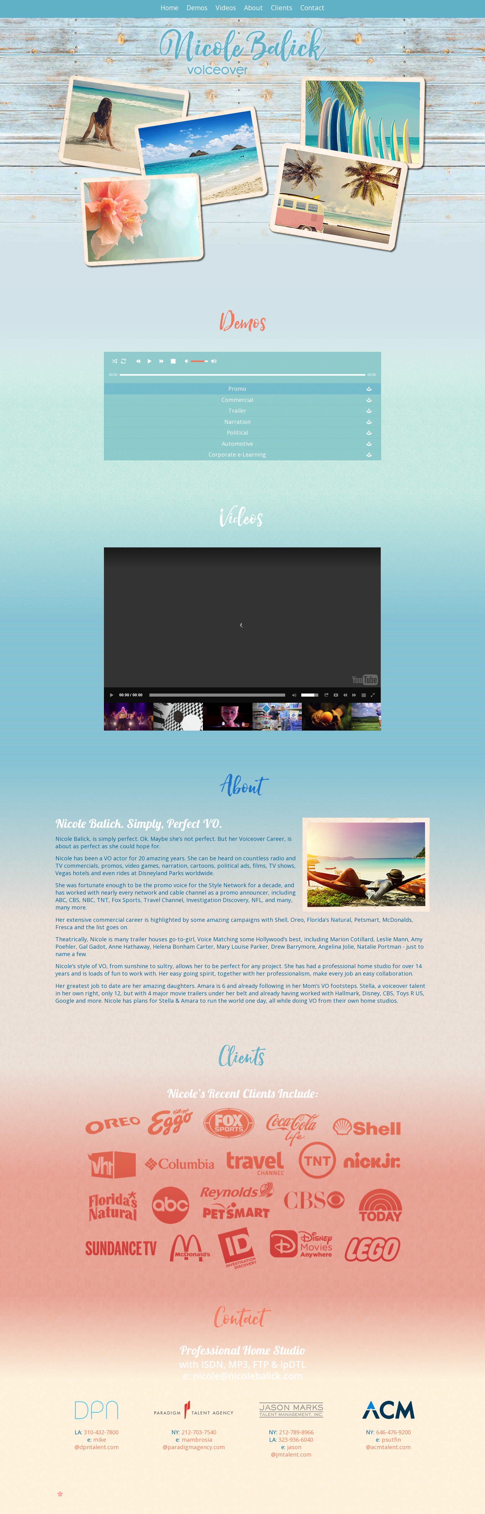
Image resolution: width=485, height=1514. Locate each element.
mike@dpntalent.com (97, 1443)
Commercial (237, 400)
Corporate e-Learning (237, 454)
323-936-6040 (295, 1439)
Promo (237, 389)
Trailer (237, 410)
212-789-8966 (296, 1432)
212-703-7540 (199, 1432)
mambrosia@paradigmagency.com (194, 1443)
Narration (237, 422)
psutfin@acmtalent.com (388, 1443)
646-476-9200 (393, 1432)
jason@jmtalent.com (291, 1450)
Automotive (237, 444)
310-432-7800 (101, 1432)
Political (237, 432)
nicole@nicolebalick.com (248, 1375)
